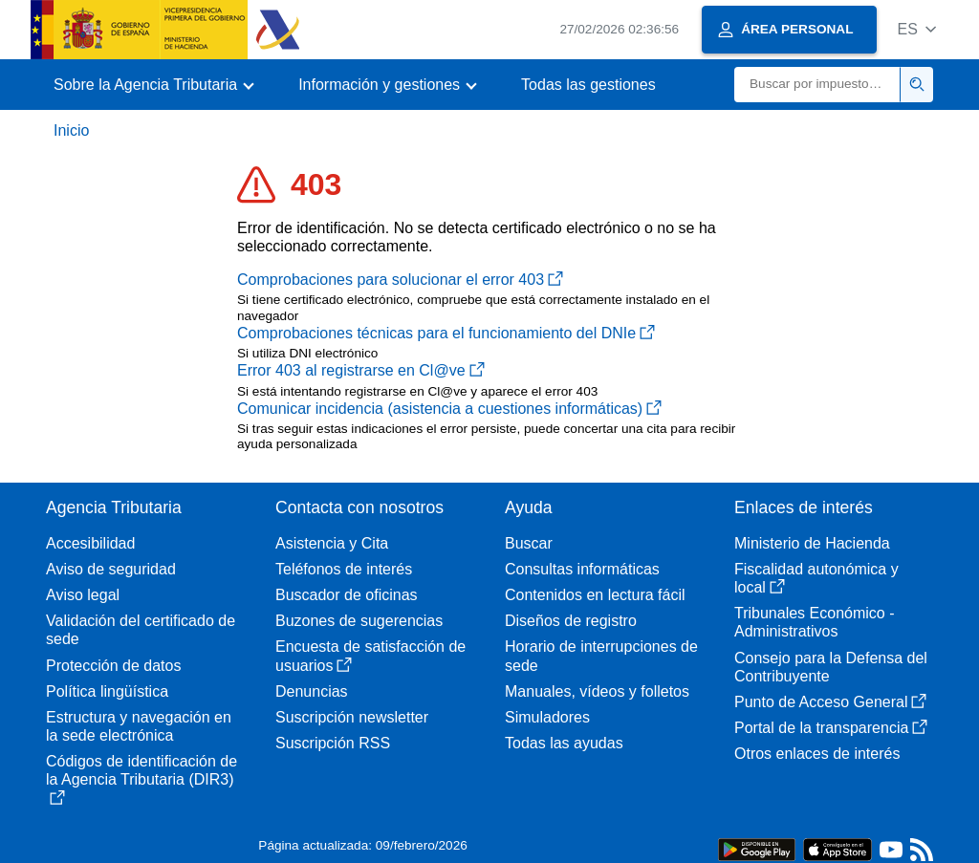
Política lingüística (107, 691)
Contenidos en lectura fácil (595, 595)
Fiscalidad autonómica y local (816, 578)
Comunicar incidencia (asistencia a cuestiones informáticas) (449, 408)
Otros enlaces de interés (817, 753)
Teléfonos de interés (343, 569)
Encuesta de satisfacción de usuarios (370, 655)
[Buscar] (817, 84)
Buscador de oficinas (346, 595)
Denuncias (311, 691)
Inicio (71, 130)
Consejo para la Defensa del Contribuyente (830, 667)
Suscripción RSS (332, 743)
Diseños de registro (571, 621)
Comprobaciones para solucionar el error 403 (400, 279)
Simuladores (547, 717)
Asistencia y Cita (331, 543)
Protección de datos (113, 666)
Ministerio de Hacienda (812, 543)
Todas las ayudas (564, 743)
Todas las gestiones (588, 84)
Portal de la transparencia (830, 728)
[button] (916, 29)
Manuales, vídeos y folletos (597, 691)
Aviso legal (83, 595)
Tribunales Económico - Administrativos (814, 622)
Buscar (529, 543)
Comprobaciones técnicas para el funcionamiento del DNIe (446, 333)
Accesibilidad (90, 543)
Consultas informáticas (582, 569)
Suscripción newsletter (351, 717)
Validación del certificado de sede (140, 630)
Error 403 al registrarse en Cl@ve (361, 370)
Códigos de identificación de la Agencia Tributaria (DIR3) (141, 779)
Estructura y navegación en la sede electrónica (138, 726)
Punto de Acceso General (830, 702)
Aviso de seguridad (111, 569)
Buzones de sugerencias (359, 621)
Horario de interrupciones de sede (601, 655)
